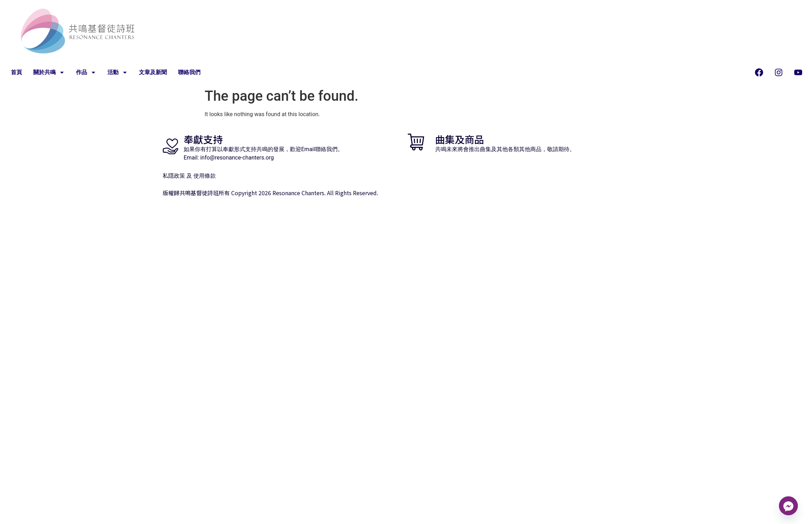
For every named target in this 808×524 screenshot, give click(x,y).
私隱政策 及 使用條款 (189, 176)
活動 (117, 72)
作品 (86, 72)
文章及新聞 (153, 72)
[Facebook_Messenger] (788, 505)
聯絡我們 (189, 72)
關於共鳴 (49, 72)
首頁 (16, 72)
